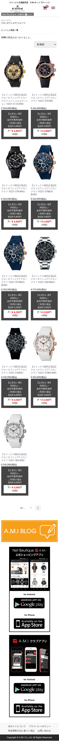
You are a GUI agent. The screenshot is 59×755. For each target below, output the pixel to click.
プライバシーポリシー (40, 726)
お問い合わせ (44, 730)
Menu (54, 6)
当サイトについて (17, 726)
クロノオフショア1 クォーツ (13, 23)
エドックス (6, 20)
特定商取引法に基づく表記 (21, 730)
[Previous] (22, 508)
